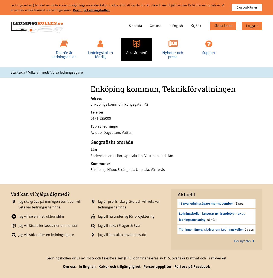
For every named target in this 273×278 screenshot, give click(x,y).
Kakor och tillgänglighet (120, 266)
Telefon (97, 112)
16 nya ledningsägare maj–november (206, 203)
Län (94, 149)
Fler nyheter (245, 241)
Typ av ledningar (105, 126)
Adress (96, 98)
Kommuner (100, 163)
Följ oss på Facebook (192, 266)
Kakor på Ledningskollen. (91, 10)
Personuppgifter (158, 266)
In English (87, 266)
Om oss (69, 266)
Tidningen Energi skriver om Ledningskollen (211, 229)
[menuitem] (135, 26)
